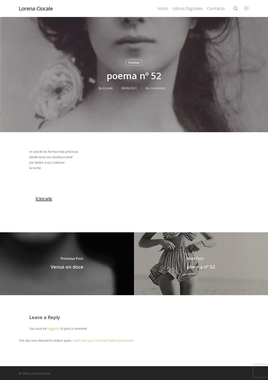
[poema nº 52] (201, 263)
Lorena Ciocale (36, 8)
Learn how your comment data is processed (103, 341)
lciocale (108, 88)
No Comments (156, 88)
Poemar (134, 63)
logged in (53, 329)
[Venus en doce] (67, 263)
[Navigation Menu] (246, 8)
